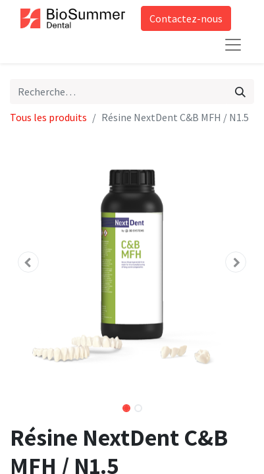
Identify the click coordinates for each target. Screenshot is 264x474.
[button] (28, 262)
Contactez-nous (186, 18)
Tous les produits (48, 117)
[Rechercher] (240, 91)
